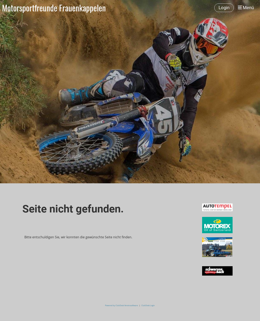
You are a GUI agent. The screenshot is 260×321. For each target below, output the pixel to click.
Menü (246, 7)
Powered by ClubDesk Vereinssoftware (121, 305)
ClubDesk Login (148, 305)
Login (224, 7)
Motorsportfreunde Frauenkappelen (54, 7)
